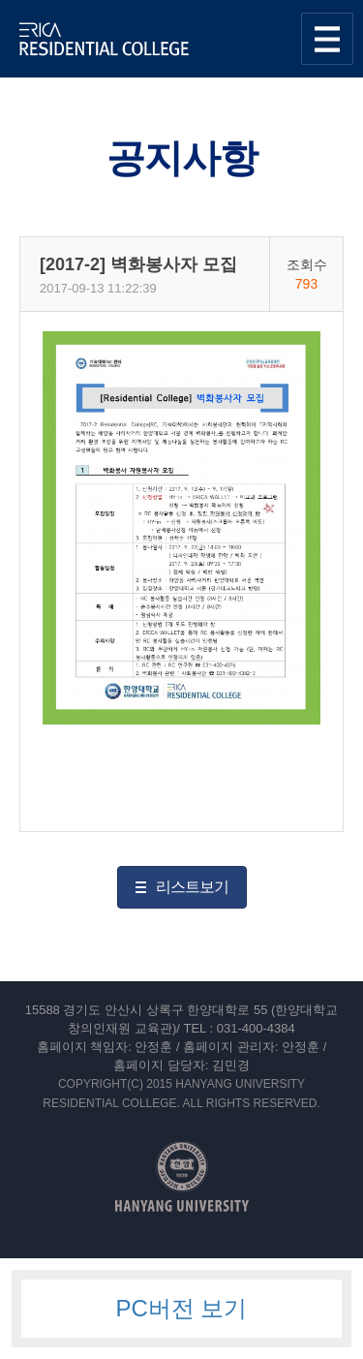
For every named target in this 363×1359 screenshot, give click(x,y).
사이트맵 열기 (327, 39)
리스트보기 (192, 887)
